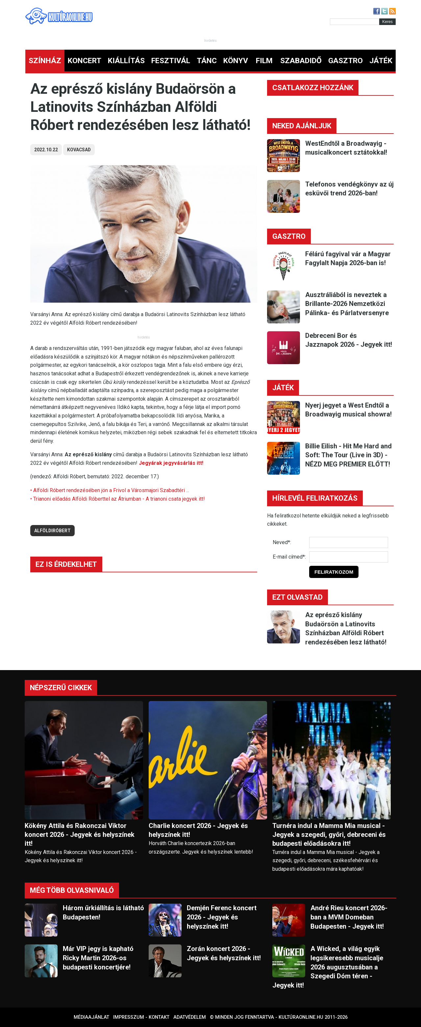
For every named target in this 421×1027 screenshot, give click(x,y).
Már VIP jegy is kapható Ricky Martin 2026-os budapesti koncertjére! (98, 958)
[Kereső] (354, 21)
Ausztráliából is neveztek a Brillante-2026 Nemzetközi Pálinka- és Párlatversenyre (347, 304)
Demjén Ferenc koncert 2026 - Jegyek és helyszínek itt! (222, 917)
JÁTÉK (380, 60)
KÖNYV (235, 60)
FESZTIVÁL (170, 60)
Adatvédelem (189, 1017)
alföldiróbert (52, 530)
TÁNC (207, 60)
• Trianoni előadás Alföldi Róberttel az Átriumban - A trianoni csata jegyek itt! (117, 499)
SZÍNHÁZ (45, 60)
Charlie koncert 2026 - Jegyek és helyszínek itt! (198, 830)
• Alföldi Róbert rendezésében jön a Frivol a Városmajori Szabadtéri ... (109, 490)
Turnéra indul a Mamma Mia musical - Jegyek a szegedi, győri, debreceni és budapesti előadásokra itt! (329, 834)
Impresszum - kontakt (141, 1017)
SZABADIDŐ (301, 60)
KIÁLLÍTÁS (126, 60)
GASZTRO (345, 60)
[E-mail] (348, 557)
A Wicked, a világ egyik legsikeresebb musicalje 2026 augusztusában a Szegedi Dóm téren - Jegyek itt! (327, 967)
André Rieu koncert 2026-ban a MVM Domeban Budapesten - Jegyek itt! (348, 917)
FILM (264, 60)
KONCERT (84, 60)
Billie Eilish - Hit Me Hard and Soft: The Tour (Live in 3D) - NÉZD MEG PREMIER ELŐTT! (348, 455)
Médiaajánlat (91, 1017)
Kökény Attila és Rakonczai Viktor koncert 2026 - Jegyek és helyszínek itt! (80, 834)
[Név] (348, 542)
